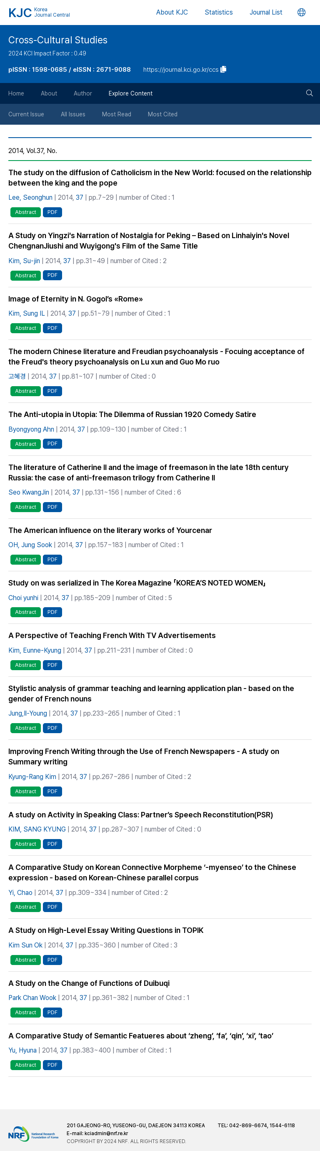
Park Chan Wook (32, 998)
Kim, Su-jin (24, 261)
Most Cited (163, 114)
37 (79, 197)
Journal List (266, 12)
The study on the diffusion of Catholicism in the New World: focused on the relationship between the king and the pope (160, 177)
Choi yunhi (23, 598)
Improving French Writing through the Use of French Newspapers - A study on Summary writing (143, 756)
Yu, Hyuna (22, 1050)
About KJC (172, 12)
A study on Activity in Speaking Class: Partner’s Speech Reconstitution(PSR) (140, 814)
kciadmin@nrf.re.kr (106, 1133)
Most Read (116, 114)
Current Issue (26, 114)
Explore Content (130, 93)
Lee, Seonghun (30, 197)
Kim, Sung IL (26, 313)
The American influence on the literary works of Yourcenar (110, 530)
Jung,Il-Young (27, 713)
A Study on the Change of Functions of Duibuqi (89, 983)
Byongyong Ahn (31, 429)
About (49, 93)
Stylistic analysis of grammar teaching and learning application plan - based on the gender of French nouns (151, 693)
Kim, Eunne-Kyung (34, 650)
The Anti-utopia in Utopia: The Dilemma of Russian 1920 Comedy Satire (132, 414)
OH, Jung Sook (30, 545)
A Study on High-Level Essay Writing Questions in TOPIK (105, 930)
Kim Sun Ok (25, 945)
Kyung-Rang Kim (32, 777)
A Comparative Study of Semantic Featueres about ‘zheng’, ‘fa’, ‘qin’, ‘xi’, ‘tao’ (140, 1035)
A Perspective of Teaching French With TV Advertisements (112, 635)
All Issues (73, 114)
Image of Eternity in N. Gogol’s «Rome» (75, 298)
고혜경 (17, 376)
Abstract (25, 212)
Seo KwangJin (28, 492)
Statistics (219, 12)
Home (16, 93)
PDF (53, 212)
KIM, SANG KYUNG (37, 829)
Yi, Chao (20, 893)
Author (83, 93)
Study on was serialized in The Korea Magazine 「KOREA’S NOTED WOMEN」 (137, 582)
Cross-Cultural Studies (58, 40)
